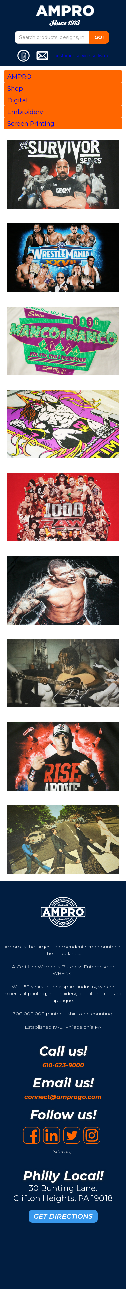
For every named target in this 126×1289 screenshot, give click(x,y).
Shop (15, 88)
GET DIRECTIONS (63, 1216)
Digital (17, 100)
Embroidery (25, 112)
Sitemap (63, 1152)
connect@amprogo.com (63, 1097)
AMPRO (19, 76)
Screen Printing (30, 123)
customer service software (82, 55)
